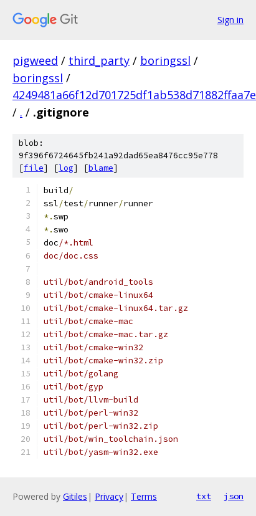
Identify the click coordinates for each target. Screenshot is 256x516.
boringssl (165, 60)
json (234, 496)
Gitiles (75, 496)
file (34, 168)
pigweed (35, 60)
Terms (144, 496)
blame (100, 168)
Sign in (230, 20)
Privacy (109, 496)
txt (203, 496)
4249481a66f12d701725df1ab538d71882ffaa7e (134, 94)
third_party (99, 60)
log (66, 168)
